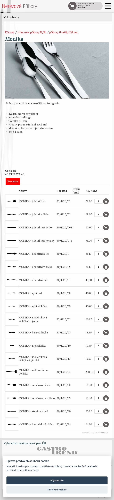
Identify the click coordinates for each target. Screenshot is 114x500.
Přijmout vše (57, 480)
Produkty (12, 181)
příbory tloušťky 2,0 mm (63, 32)
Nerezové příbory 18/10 (32, 32)
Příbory (9, 32)
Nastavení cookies (57, 489)
